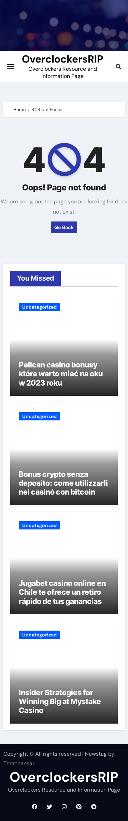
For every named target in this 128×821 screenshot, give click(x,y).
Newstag (96, 753)
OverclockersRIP (62, 59)
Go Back (64, 227)
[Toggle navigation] (10, 66)
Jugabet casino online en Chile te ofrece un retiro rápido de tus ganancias (62, 592)
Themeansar (18, 763)
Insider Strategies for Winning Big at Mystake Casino (60, 701)
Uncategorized (39, 307)
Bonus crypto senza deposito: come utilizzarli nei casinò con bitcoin (63, 483)
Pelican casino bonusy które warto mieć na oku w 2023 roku (61, 373)
